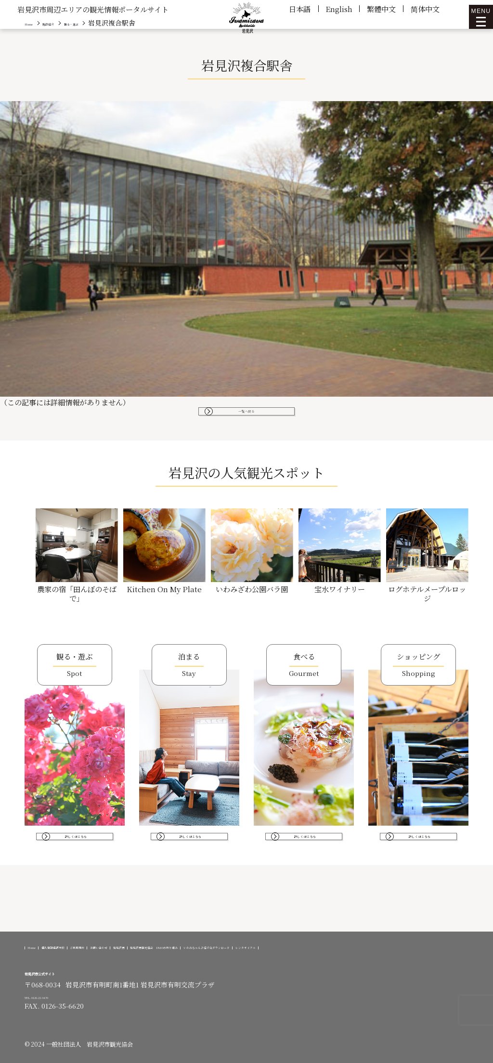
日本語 (300, 8)
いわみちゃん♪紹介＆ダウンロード (85, 946)
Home (41, 939)
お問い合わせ (198, 939)
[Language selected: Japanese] (469, 1054)
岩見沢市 (245, 939)
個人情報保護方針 (91, 939)
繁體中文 (381, 8)
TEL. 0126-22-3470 (54, 996)
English (338, 8)
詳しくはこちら (78, 855)
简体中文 (425, 8)
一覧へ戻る (247, 416)
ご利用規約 (148, 939)
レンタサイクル (175, 946)
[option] (469, 1056)
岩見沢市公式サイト (61, 972)
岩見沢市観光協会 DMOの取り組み (327, 939)
